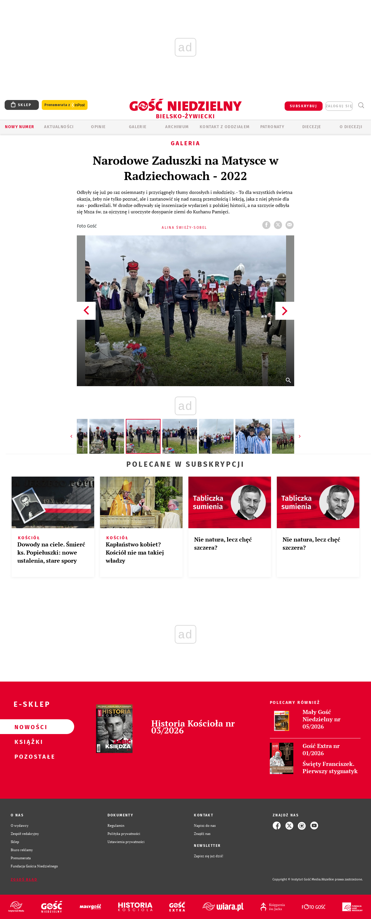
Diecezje (311, 126)
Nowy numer (19, 126)
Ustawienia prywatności (126, 842)
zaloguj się (339, 106)
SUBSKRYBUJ (303, 106)
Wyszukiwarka (361, 105)
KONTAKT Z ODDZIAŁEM (225, 126)
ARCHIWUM (177, 126)
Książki (27, 741)
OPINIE (98, 126)
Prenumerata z (64, 105)
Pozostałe (27, 756)
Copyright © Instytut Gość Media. (296, 879)
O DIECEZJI (351, 126)
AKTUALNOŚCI (59, 126)
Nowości (27, 727)
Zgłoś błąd (24, 880)
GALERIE (138, 126)
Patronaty (272, 126)
